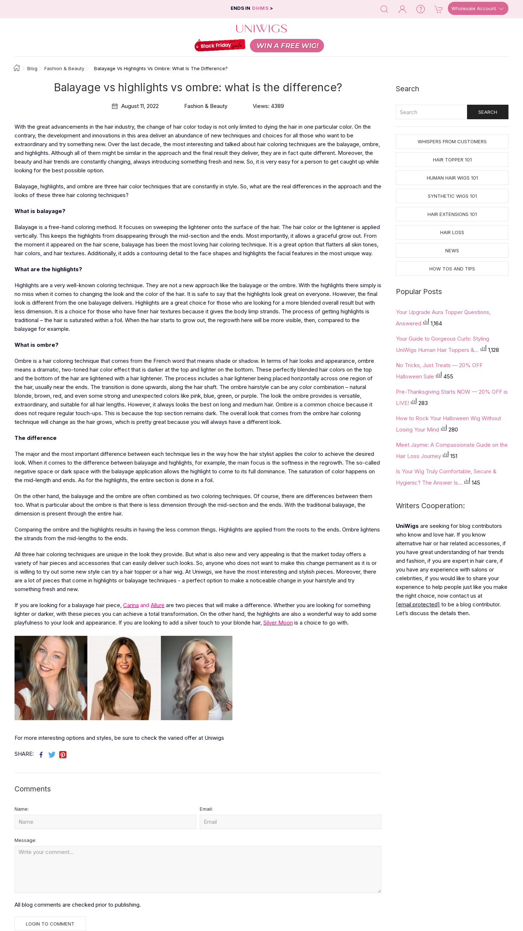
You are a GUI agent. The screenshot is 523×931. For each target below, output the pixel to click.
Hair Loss (452, 232)
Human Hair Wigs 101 (452, 178)
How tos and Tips (452, 269)
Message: (25, 840)
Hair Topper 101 (452, 159)
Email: (206, 809)
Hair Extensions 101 (452, 214)
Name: (22, 809)
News (452, 250)
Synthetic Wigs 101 (452, 196)
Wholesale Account (478, 8)
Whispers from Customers (452, 141)
